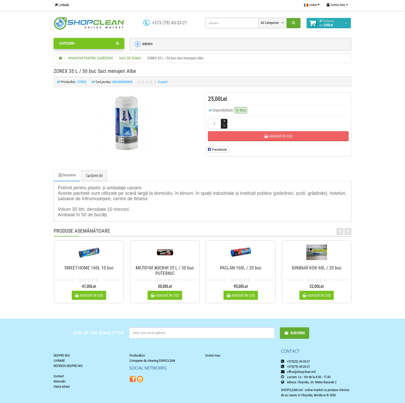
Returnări (60, 381)
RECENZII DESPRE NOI (68, 366)
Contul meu (212, 355)
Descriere (67, 175)
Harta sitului (62, 386)
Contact (59, 376)
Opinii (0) (94, 175)
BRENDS (143, 44)
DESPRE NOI (62, 355)
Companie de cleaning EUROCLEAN (152, 361)
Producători (137, 355)
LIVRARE (62, 5)
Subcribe (294, 333)
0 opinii (163, 82)
